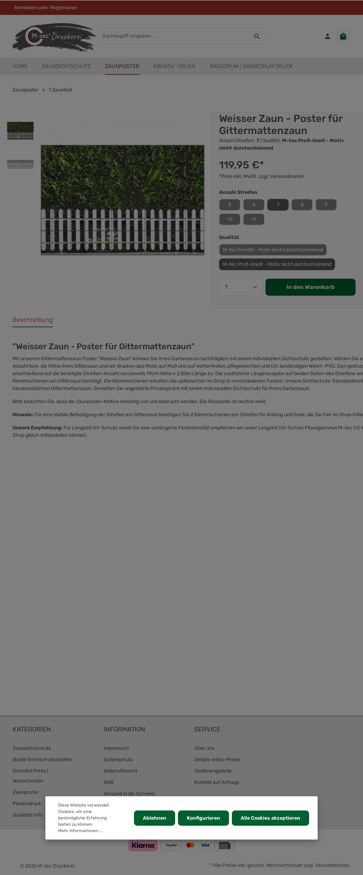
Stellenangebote (212, 771)
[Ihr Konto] (327, 36)
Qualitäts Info (28, 815)
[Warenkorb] (343, 36)
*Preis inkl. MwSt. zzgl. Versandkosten (261, 176)
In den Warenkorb (310, 287)
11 (254, 219)
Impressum (116, 748)
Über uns (204, 748)
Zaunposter (26, 792)
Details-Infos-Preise (217, 760)
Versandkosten (332, 865)
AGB (108, 782)
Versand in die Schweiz (129, 794)
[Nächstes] (193, 253)
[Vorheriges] (177, 253)
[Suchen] (257, 36)
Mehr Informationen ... (80, 830)
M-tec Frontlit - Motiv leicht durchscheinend (273, 250)
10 (230, 219)
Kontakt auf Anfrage (216, 782)
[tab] (32, 320)
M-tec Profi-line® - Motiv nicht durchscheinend (277, 264)
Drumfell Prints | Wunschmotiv (30, 776)
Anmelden (25, 8)
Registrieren (63, 8)
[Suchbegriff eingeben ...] (173, 36)
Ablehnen (154, 818)
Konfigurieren (203, 818)
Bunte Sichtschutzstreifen (42, 760)
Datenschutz (118, 760)
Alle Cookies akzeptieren (270, 818)
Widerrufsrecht (120, 771)
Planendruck (27, 804)
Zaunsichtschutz (32, 748)
